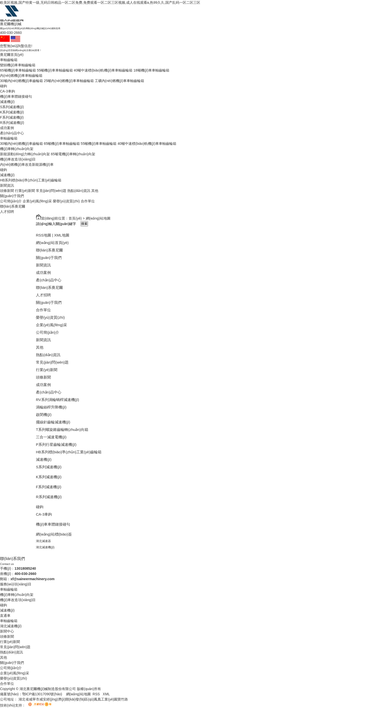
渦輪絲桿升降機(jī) (51, 407)
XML (106, 694)
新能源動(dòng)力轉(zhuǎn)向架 (25, 154)
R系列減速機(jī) (12, 123)
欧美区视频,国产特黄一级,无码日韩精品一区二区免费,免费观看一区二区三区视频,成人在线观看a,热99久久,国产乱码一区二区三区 (100, 2)
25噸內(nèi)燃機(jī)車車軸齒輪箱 (69, 81)
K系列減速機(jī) (12, 112)
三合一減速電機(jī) (51, 437)
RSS (97, 694)
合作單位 (88, 201)
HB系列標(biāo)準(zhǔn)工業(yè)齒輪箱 (30, 180)
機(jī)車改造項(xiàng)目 (18, 159)
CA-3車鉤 (7, 91)
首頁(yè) (75, 218)
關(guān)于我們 (12, 196)
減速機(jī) (7, 102)
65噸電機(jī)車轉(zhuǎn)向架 (73, 154)
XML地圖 (61, 235)
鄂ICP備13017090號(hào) (42, 694)
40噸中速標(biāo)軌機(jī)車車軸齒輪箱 (103, 70)
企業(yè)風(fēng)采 (37, 201)
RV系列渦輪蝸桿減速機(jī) (57, 399)
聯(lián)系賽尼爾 (12, 206)
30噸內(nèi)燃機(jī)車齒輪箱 (21, 81)
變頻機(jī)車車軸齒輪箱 (17, 65)
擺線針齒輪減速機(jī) (53, 422)
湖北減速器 (43, 541)
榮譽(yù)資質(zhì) (66, 201)
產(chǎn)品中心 (12, 133)
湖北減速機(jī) (45, 547)
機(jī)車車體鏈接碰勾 (16, 96)
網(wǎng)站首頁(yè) (52, 242)
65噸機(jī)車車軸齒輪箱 (18, 70)
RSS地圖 (43, 235)
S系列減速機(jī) (12, 107)
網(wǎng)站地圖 (78, 694)
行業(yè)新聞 (25, 191)
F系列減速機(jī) (12, 117)
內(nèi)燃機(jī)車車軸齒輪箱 (21, 76)
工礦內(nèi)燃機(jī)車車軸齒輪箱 (119, 81)
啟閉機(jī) (44, 414)
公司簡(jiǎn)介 (11, 201)
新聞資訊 (7, 185)
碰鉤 (3, 86)
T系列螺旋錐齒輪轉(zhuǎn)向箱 (62, 429)
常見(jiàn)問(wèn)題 (51, 191)
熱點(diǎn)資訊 (78, 191)
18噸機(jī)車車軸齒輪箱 (151, 70)
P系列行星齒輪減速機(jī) (56, 444)
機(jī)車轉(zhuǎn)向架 (16, 149)
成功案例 (7, 128)
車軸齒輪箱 (8, 60)
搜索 (84, 224)
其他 (94, 191)
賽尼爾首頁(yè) (11, 55)
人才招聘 (7, 212)
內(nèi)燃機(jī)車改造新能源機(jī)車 (27, 164)
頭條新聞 (7, 191)
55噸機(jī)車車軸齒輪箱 (55, 70)
